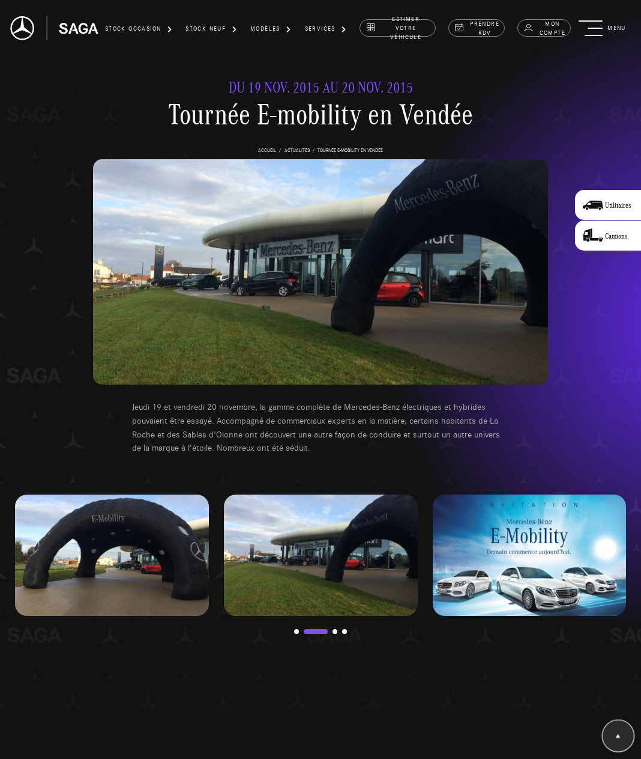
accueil (267, 150)
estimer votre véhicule (393, 28)
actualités (297, 150)
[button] (139, 30)
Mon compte (544, 28)
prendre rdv (476, 28)
